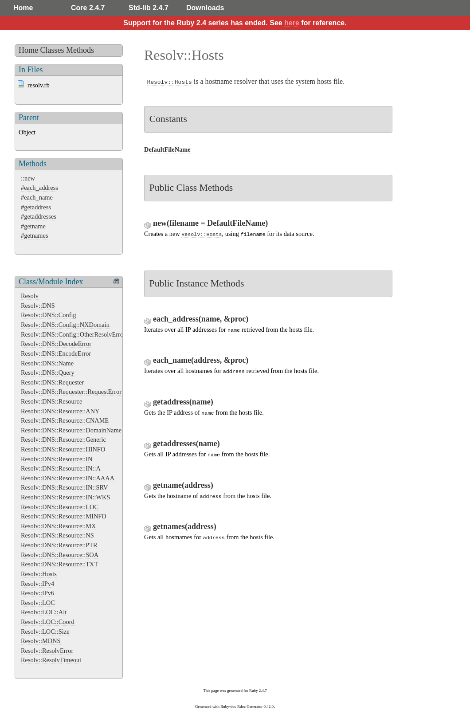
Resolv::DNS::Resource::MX (58, 526)
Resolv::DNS (38, 305)
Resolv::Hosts (39, 573)
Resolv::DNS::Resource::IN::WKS (65, 497)
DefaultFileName (167, 149)
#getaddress (36, 207)
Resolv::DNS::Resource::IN (56, 459)
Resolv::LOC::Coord (47, 621)
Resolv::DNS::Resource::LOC (59, 506)
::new (28, 178)
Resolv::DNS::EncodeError (56, 353)
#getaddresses (38, 216)
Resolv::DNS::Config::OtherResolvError (73, 334)
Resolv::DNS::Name (47, 363)
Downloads (205, 8)
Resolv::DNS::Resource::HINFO (63, 449)
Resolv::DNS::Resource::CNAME (65, 420)
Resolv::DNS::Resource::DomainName (71, 430)
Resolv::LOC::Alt (44, 612)
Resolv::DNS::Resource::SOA (59, 554)
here (291, 23)
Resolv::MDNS (41, 640)
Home (23, 8)
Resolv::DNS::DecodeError (56, 343)
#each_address (39, 187)
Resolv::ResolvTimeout (51, 659)
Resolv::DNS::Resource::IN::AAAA (67, 478)
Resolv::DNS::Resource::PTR (59, 545)
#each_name (37, 197)
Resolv (30, 295)
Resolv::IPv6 (37, 592)
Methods (80, 50)
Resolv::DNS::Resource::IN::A (61, 468)
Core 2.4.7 (88, 8)
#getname (33, 226)
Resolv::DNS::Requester (52, 382)
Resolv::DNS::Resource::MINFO (63, 516)
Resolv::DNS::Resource (51, 401)
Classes (52, 50)
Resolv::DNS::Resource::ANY (60, 411)
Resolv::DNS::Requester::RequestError (71, 391)
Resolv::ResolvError (47, 650)
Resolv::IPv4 (37, 583)
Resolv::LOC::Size (45, 631)
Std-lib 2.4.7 (148, 8)
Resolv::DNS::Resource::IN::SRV (64, 487)
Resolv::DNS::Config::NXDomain (65, 324)
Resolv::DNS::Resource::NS (57, 535)
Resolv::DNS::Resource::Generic (63, 439)
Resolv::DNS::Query (47, 372)
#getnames (34, 235)
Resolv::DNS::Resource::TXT (59, 564)
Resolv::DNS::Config (48, 314)
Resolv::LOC (38, 602)
